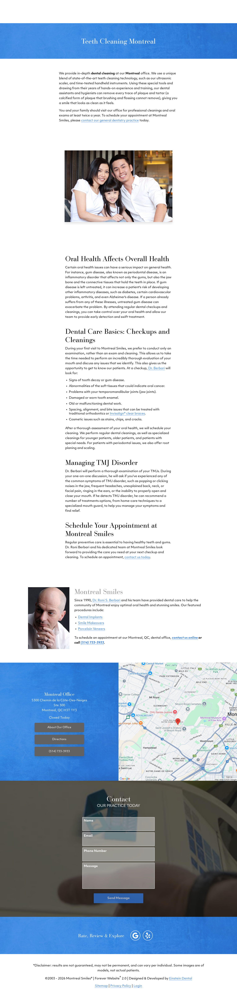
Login (138, 986)
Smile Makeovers (91, 623)
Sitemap (101, 986)
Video (126, 11)
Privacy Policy (120, 986)
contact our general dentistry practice (110, 120)
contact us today (137, 557)
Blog (94, 11)
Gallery (110, 11)
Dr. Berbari (156, 368)
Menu (212, 12)
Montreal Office (59, 694)
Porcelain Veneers (91, 629)
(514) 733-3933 (148, 11)
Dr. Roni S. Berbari (106, 600)
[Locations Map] (177, 721)
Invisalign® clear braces (127, 413)
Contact (192, 11)
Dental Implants (90, 617)
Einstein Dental (180, 978)
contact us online (185, 637)
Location (173, 11)
